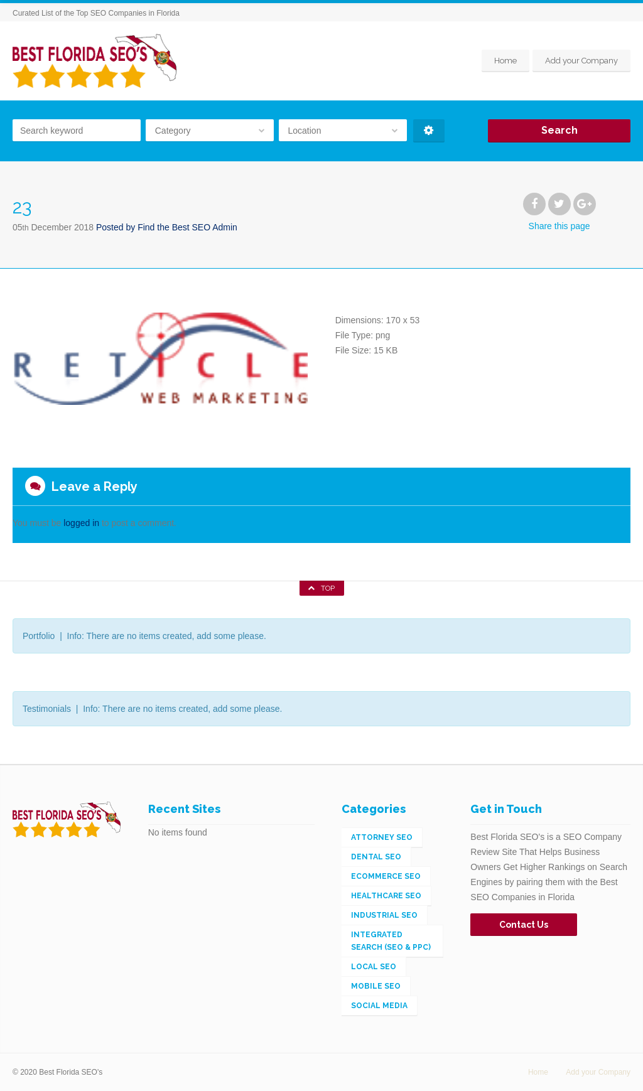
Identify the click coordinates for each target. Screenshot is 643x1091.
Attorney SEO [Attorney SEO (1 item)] (382, 837)
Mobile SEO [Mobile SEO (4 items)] (376, 986)
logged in (81, 523)
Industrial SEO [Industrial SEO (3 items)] (384, 915)
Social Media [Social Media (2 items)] (379, 1005)
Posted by (166, 227)
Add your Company (581, 60)
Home (505, 60)
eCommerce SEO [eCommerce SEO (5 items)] (386, 876)
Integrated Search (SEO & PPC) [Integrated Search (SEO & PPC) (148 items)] (391, 941)
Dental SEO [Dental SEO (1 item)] (376, 856)
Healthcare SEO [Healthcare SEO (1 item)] (386, 895)
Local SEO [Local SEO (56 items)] (373, 966)
